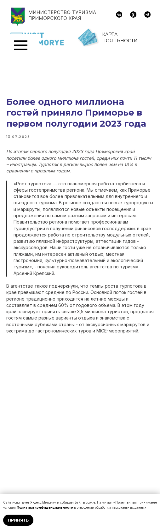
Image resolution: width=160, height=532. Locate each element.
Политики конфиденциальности (45, 507)
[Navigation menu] (20, 45)
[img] (119, 14)
